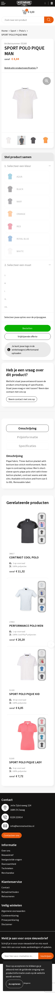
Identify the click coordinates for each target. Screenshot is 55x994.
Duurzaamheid (8, 863)
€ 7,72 (16, 776)
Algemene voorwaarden (13, 910)
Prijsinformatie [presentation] (27, 437)
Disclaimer (6, 924)
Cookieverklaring (10, 915)
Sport (13, 30)
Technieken (7, 868)
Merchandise (7, 872)
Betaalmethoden (10, 891)
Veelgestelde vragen (11, 859)
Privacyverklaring (10, 919)
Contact (5, 887)
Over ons (5, 850)
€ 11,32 (17, 571)
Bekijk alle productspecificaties (21, 67)
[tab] (27, 428)
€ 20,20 (17, 639)
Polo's (22, 30)
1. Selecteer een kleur (17, 166)
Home (4, 30)
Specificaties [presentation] (27, 446)
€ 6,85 (16, 708)
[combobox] (22, 20)
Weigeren (27, 983)
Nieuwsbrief (7, 854)
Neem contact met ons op (22, 399)
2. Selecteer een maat (17, 265)
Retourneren (7, 896)
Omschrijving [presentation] (27, 428)
